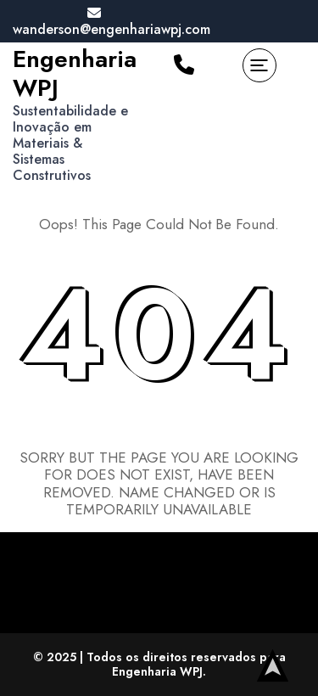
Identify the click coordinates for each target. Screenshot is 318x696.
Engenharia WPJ (75, 73)
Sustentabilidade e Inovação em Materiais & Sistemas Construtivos (70, 143)
